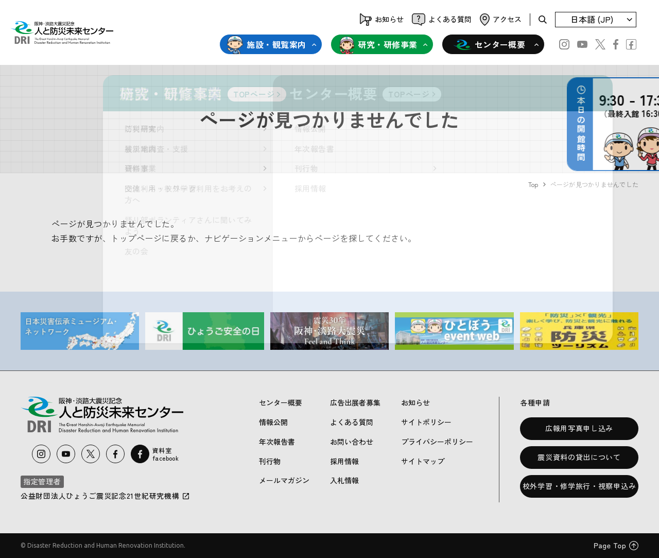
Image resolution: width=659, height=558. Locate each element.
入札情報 (344, 480)
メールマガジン (284, 480)
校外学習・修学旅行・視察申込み (579, 486)
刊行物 (270, 461)
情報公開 (273, 422)
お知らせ (415, 402)
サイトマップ (422, 461)
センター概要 (489, 45)
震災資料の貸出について (579, 457)
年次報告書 (277, 441)
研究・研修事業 (377, 45)
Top (533, 184)
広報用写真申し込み (579, 428)
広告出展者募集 (355, 402)
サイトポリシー (426, 422)
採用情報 (344, 461)
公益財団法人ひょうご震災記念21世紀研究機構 (105, 496)
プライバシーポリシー (437, 441)
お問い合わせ (351, 441)
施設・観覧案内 (266, 45)
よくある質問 (351, 422)
